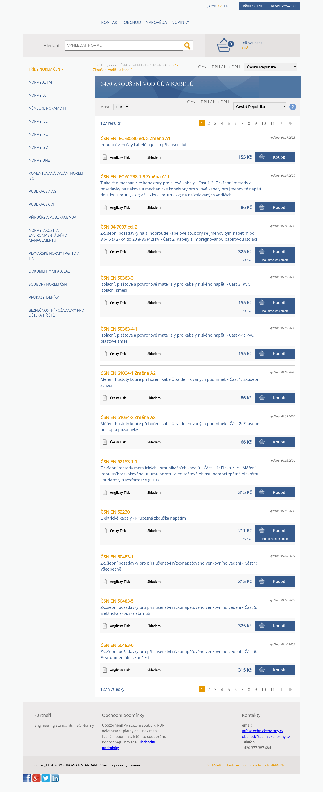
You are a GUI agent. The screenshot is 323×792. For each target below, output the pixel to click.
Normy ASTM (40, 82)
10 (263, 123)
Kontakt (110, 22)
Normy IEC (38, 121)
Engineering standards (54, 725)
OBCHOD (132, 22)
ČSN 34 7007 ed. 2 (178, 233)
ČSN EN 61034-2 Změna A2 (180, 423)
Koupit (279, 157)
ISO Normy (85, 725)
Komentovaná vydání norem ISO (56, 176)
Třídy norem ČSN (113, 65)
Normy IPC (38, 134)
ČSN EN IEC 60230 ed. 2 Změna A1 (143, 141)
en (226, 6)
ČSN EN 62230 (143, 515)
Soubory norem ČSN (48, 284)
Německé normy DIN (47, 108)
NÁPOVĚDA (156, 22)
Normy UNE (39, 160)
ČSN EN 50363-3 (175, 284)
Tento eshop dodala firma (246, 765)
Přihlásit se (253, 6)
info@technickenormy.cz (262, 730)
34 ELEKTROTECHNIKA (149, 65)
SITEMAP (214, 765)
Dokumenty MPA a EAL (49, 271)
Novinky (180, 22)
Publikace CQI (41, 204)
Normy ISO (38, 147)
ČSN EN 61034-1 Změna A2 (180, 379)
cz (220, 6)
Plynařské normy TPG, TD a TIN (54, 256)
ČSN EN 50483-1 (178, 563)
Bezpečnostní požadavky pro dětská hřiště (56, 313)
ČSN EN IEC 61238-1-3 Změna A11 (180, 186)
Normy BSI (38, 95)
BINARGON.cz (278, 765)
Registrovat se (283, 6)
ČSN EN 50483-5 (178, 607)
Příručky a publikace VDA (52, 217)
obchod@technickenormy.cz (266, 736)
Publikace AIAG (42, 191)
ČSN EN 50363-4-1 (177, 335)
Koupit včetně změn (275, 260)
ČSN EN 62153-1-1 (179, 471)
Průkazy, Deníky (44, 297)
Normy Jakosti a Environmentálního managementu (48, 235)
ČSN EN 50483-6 (178, 651)
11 (272, 123)
